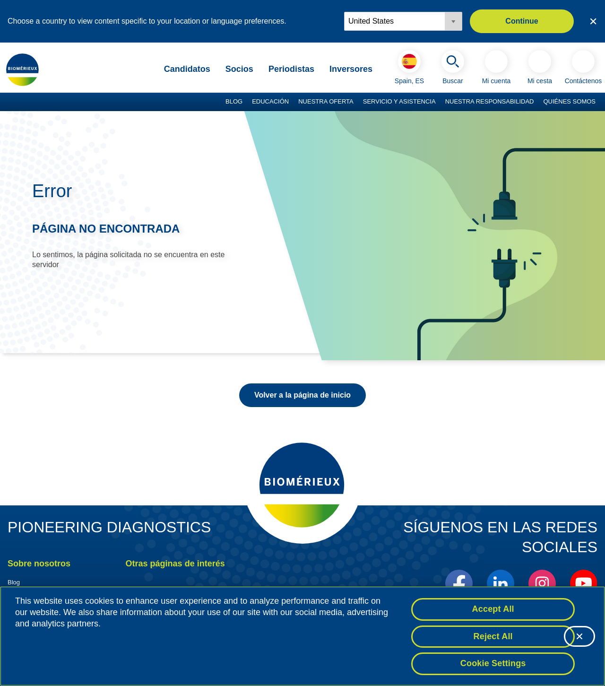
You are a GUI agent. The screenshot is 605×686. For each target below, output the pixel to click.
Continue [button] (521, 21)
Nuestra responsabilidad (489, 101)
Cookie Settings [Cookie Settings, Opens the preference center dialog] (493, 663)
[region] (302, 636)
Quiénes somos (569, 101)
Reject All (493, 636)
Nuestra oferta (326, 101)
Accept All (493, 609)
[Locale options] (403, 21)
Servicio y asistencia (399, 101)
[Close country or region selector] (593, 21)
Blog (233, 101)
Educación (270, 101)
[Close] (579, 636)
